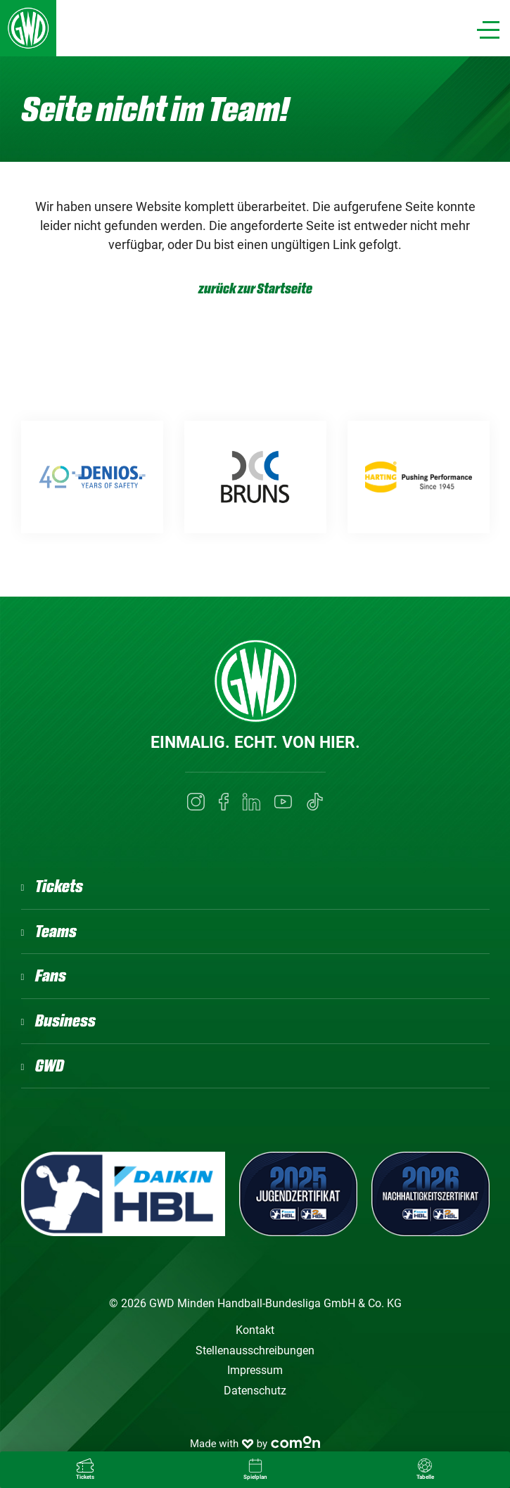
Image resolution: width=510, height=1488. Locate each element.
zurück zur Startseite (255, 289)
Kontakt (255, 1330)
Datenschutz (255, 1390)
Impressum (255, 1370)
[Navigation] (488, 30)
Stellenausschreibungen (255, 1350)
